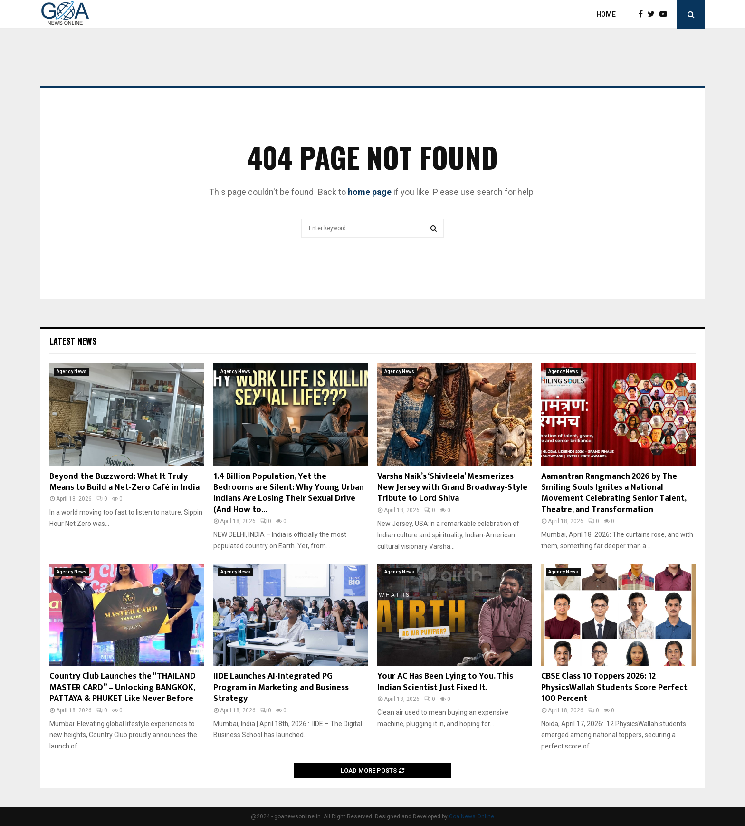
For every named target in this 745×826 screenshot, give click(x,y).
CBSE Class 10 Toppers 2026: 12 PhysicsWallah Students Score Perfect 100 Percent (614, 687)
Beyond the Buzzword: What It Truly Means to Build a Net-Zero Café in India (124, 482)
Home (606, 14)
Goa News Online (471, 816)
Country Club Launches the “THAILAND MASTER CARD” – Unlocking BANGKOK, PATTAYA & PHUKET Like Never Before (122, 687)
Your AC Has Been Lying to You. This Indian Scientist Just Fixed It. (445, 681)
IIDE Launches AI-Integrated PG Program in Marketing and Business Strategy (281, 687)
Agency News (71, 371)
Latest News (72, 341)
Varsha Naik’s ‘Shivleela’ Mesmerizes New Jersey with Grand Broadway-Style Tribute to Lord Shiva (452, 487)
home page (370, 192)
